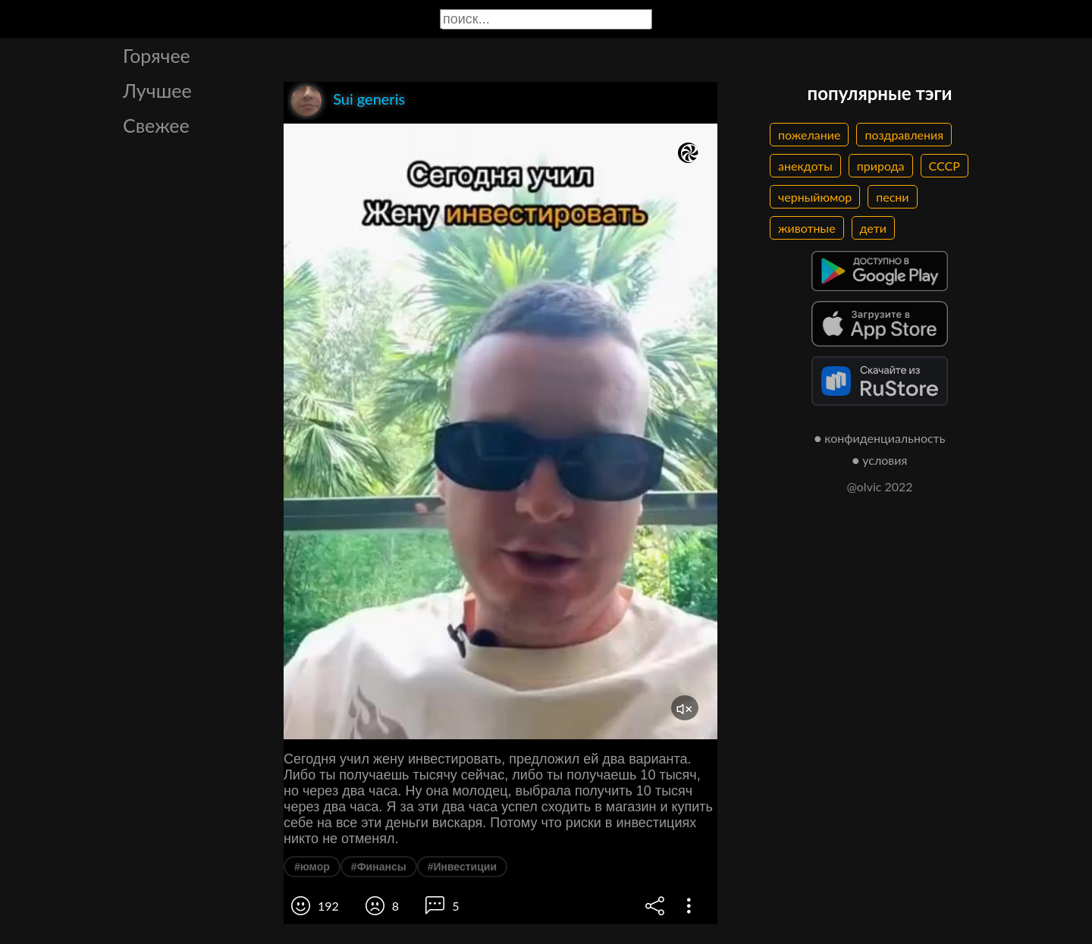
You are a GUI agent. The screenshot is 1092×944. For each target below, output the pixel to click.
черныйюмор (815, 197)
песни (892, 197)
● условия (880, 460)
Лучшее (157, 90)
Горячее (156, 55)
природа (881, 165)
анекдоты (805, 165)
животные (807, 228)
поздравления (903, 134)
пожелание (809, 134)
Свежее (156, 125)
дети (873, 228)
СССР (944, 165)
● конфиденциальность (880, 438)
